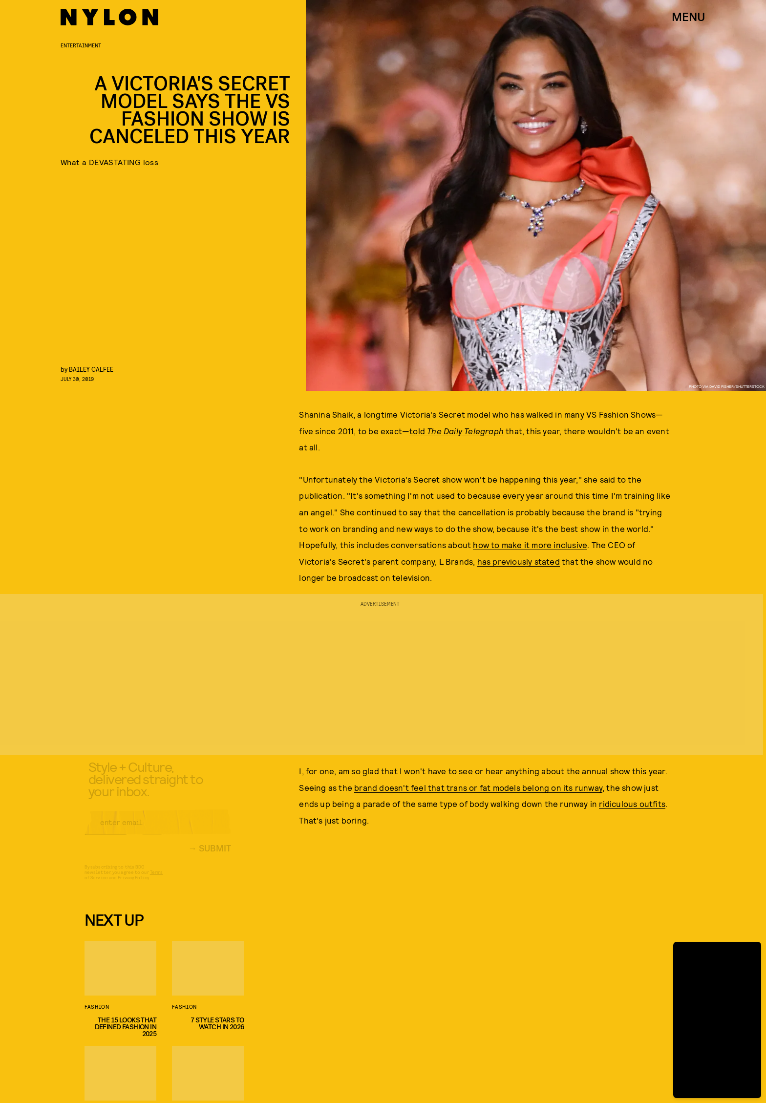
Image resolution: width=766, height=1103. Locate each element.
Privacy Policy (133, 886)
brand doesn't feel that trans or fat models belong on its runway (478, 787)
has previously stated (518, 561)
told (456, 431)
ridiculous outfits (632, 803)
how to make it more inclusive (530, 545)
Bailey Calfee (91, 369)
